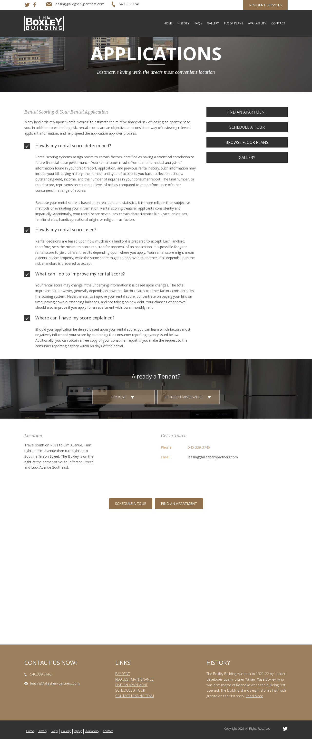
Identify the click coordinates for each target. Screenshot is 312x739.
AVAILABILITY (257, 23)
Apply (78, 731)
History (42, 731)
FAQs (198, 23)
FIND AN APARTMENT (131, 685)
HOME (168, 23)
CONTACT (278, 23)
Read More (254, 696)
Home (30, 731)
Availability (92, 731)
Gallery (66, 731)
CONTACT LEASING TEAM (134, 696)
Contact (108, 731)
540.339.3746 (40, 674)
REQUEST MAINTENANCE (134, 679)
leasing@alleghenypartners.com (213, 457)
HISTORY (183, 23)
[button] (247, 112)
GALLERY (213, 23)
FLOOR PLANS (233, 23)
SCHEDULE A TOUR (130, 690)
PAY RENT (122, 673)
